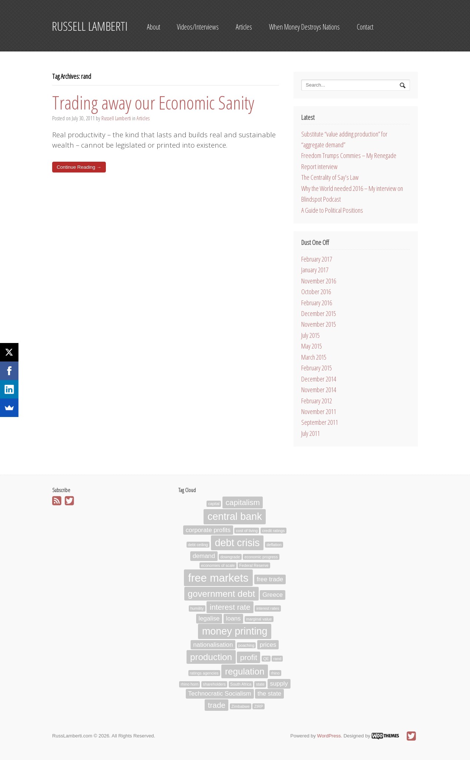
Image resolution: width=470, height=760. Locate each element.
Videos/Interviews (198, 27)
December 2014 (318, 378)
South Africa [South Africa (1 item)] (240, 684)
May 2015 (311, 346)
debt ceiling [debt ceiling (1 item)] (198, 544)
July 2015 (310, 335)
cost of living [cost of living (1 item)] (247, 530)
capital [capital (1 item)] (213, 504)
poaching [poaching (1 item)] (246, 645)
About (153, 27)
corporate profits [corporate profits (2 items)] (208, 530)
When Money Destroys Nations (304, 27)
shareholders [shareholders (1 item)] (214, 684)
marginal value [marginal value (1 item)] (259, 619)
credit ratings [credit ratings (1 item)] (273, 530)
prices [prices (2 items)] (268, 644)
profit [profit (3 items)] (248, 657)
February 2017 (316, 259)
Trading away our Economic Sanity (153, 102)
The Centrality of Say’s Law (330, 177)
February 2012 (316, 400)
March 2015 (313, 357)
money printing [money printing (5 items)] (235, 631)
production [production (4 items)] (211, 657)
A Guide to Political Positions (332, 210)
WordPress (329, 736)
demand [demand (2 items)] (203, 556)
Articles (244, 27)
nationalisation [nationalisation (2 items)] (213, 644)
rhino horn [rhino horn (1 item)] (189, 684)
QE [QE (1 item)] (266, 658)
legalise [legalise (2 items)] (209, 618)
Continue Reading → (79, 167)
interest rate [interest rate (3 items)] (230, 607)
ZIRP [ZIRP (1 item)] (258, 706)
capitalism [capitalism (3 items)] (242, 502)
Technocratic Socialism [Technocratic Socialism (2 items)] (219, 693)
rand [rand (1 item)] (277, 658)
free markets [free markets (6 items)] (218, 578)
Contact (365, 27)
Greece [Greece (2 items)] (272, 594)
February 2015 (316, 367)
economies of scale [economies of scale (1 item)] (218, 565)
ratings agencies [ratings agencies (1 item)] (204, 673)
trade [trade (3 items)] (216, 705)
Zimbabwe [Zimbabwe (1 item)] (240, 706)
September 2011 (319, 422)
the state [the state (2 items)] (269, 693)
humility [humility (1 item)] (197, 608)
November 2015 (318, 324)
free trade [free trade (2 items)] (269, 579)
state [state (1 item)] (260, 684)
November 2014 (318, 389)
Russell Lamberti (116, 118)
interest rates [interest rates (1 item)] (267, 608)
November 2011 (318, 411)
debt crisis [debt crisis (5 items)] (237, 542)
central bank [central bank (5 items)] (235, 516)
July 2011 (310, 433)
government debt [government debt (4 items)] (221, 594)
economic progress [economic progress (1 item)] (261, 557)
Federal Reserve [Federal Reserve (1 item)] (254, 565)
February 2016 (316, 302)
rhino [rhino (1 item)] (275, 673)
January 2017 (314, 269)
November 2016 (318, 280)
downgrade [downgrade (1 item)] (230, 557)
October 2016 (316, 291)
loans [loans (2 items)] (233, 618)
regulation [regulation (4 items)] (244, 671)
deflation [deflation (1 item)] (273, 544)
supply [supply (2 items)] (279, 683)
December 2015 (318, 313)
